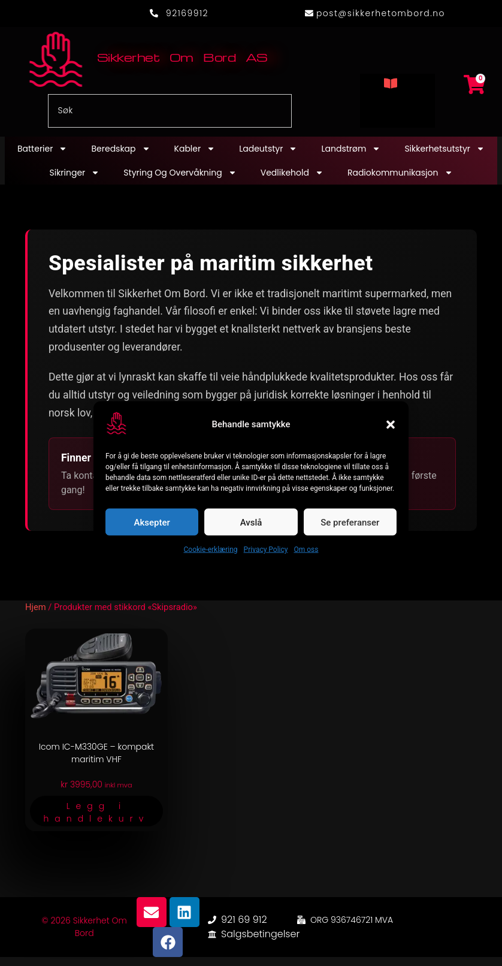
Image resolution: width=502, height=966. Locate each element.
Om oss (306, 549)
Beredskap (120, 148)
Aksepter (152, 522)
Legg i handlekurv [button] (96, 812)
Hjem (35, 607)
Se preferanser (349, 522)
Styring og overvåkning (179, 172)
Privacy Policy (266, 549)
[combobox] (170, 111)
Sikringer (74, 172)
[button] (391, 424)
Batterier (42, 148)
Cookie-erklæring (211, 549)
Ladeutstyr (268, 148)
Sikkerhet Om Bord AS (182, 57)
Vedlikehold (292, 172)
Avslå (251, 522)
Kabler (195, 148)
